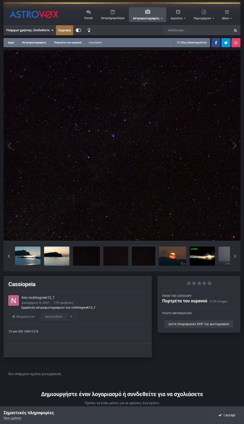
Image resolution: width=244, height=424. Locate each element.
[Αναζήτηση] (187, 30)
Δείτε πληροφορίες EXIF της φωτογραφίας (198, 324)
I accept (227, 415)
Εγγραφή (64, 30)
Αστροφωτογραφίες (146, 18)
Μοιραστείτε (23, 316)
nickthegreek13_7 (41, 298)
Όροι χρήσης (12, 418)
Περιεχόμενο (203, 18)
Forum (88, 18)
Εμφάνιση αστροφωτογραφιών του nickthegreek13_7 (58, 307)
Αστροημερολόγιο (113, 18)
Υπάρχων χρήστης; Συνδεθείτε (29, 30)
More (225, 18)
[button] (9, 256)
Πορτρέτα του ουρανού (184, 300)
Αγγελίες (177, 18)
